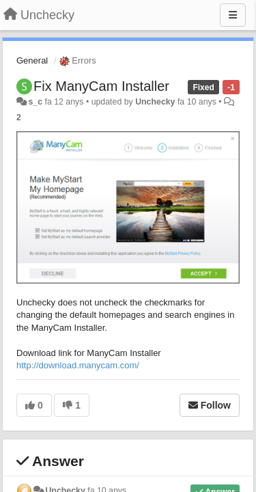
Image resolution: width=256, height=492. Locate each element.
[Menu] (233, 15)
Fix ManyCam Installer (101, 86)
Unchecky (155, 102)
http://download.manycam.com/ (77, 365)
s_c (35, 102)
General (32, 60)
